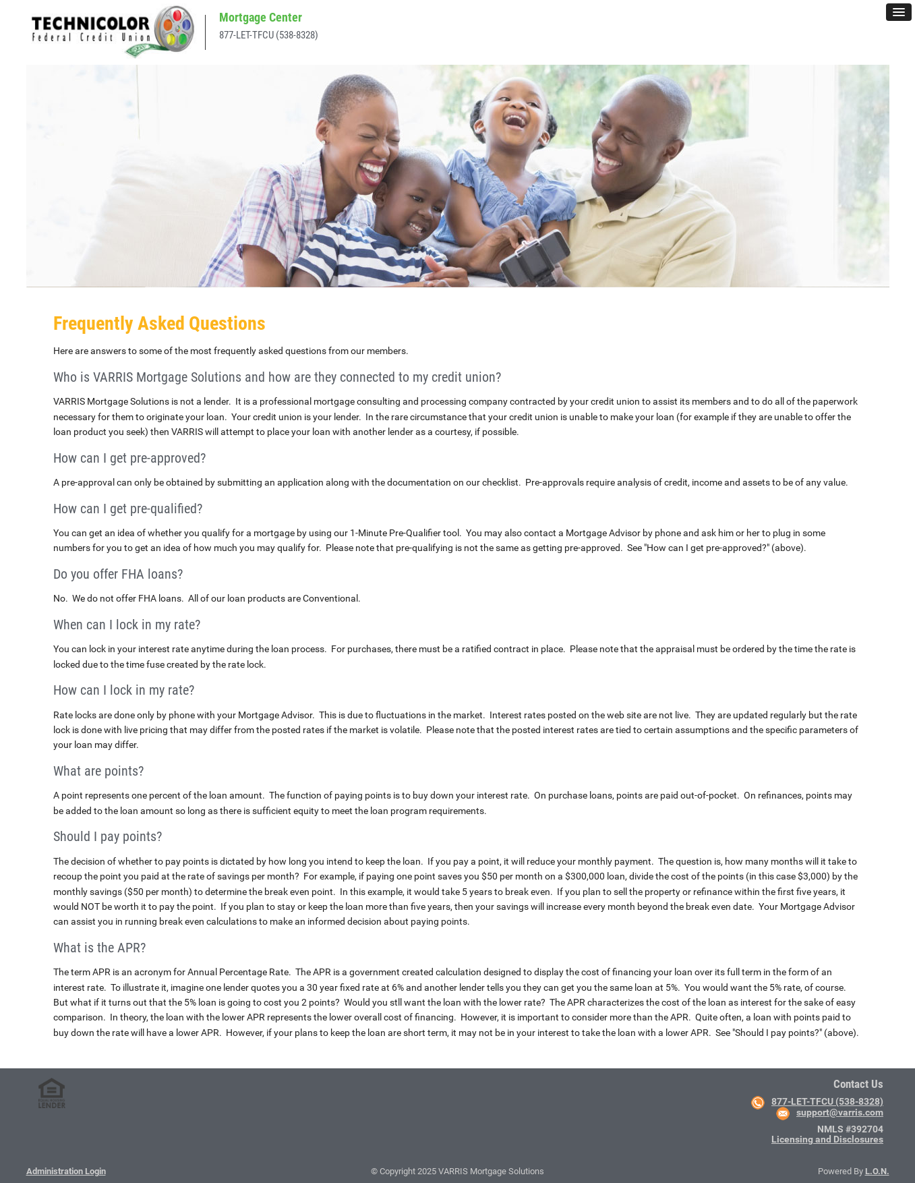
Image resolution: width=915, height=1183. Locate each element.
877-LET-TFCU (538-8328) (268, 35)
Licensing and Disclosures (827, 1139)
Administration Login (66, 1171)
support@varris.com (839, 1112)
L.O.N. (877, 1171)
